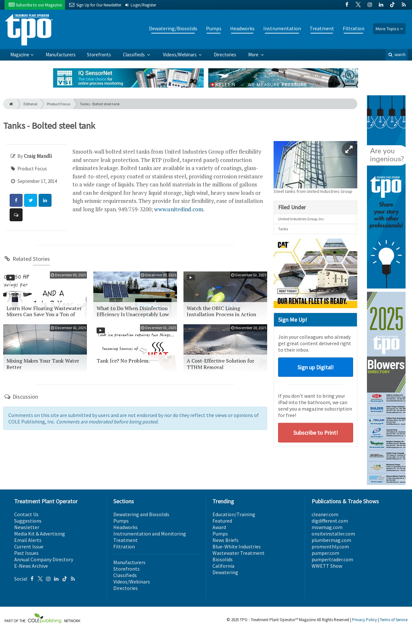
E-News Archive (31, 566)
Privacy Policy (364, 619)
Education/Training (233, 514)
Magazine (19, 55)
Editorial (30, 103)
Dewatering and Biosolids (141, 514)
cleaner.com (325, 514)
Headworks (242, 28)
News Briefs (225, 540)
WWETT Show (327, 566)
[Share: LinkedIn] (45, 200)
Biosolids (222, 559)
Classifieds (134, 55)
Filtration (353, 28)
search (397, 54)
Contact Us (26, 514)
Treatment (322, 28)
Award (219, 527)
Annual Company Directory (43, 559)
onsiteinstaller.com (333, 533)
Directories (225, 55)
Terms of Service (393, 619)
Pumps (213, 28)
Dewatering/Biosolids (173, 28)
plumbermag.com (331, 540)
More (253, 55)
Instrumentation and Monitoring (149, 533)
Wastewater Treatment (238, 553)
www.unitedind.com (178, 209)
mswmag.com (327, 527)
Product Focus (58, 103)
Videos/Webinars (180, 55)
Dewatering (225, 572)
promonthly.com (330, 546)
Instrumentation (282, 28)
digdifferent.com (330, 520)
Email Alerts (28, 540)
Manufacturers (61, 55)
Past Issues (26, 553)
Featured (222, 520)
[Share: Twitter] (30, 200)
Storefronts (99, 55)
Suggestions (28, 520)
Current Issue (28, 546)
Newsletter (26, 527)
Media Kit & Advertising (39, 533)
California (223, 566)
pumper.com (325, 553)
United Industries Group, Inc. (301, 218)
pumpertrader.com (332, 559)
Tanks (283, 228)
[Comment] (16, 214)
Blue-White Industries (236, 546)
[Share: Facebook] (16, 200)
